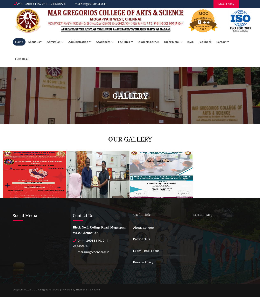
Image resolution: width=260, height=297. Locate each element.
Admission (55, 42)
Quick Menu (173, 42)
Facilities (125, 42)
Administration (79, 42)
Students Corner (148, 42)
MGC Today (226, 4)
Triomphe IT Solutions (88, 289)
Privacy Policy (143, 262)
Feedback (205, 42)
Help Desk (21, 59)
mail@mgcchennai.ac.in (88, 3)
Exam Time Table (146, 251)
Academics (104, 42)
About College (143, 227)
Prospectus (141, 239)
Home (19, 42)
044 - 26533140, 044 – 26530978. (40, 3)
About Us (35, 42)
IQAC (190, 42)
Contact (222, 42)
